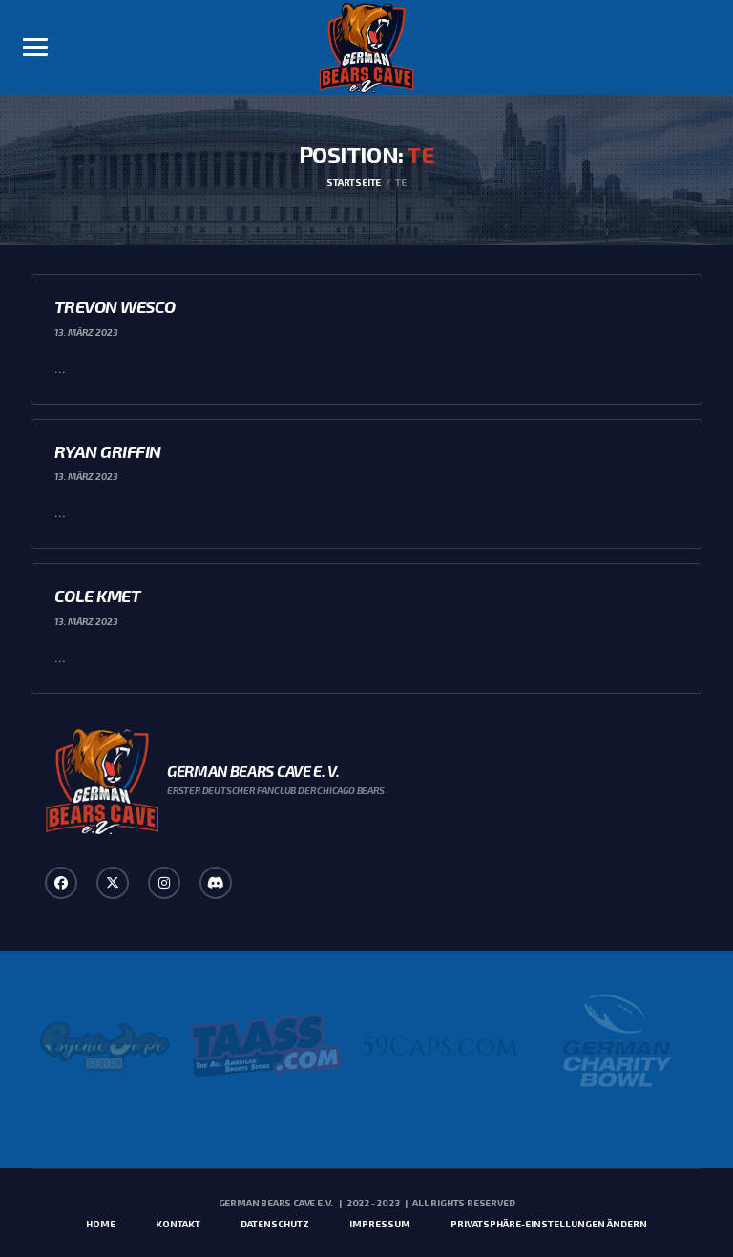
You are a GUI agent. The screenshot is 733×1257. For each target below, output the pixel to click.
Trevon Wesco (115, 306)
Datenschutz (275, 1223)
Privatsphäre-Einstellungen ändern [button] (548, 1223)
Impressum (379, 1223)
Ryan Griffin (107, 451)
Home (100, 1223)
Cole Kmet (97, 595)
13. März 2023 (86, 332)
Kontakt (178, 1223)
